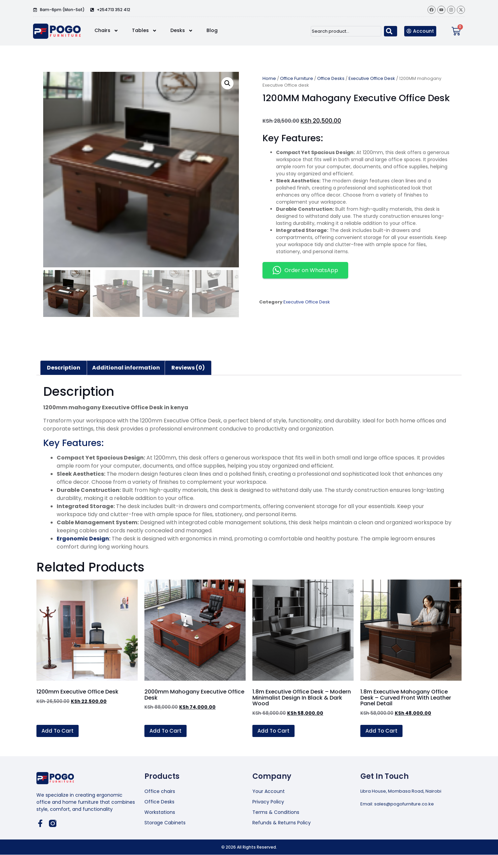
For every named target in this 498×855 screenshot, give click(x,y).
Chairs (106, 30)
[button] (227, 83)
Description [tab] (63, 368)
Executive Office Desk (372, 78)
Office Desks (330, 78)
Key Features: (73, 443)
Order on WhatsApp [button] (305, 270)
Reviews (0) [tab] (188, 368)
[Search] (390, 31)
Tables (144, 30)
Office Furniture (296, 78)
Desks (181, 30)
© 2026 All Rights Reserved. (249, 847)
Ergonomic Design (83, 538)
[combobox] (346, 31)
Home (269, 78)
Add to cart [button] (58, 730)
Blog (212, 30)
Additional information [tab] (126, 368)
